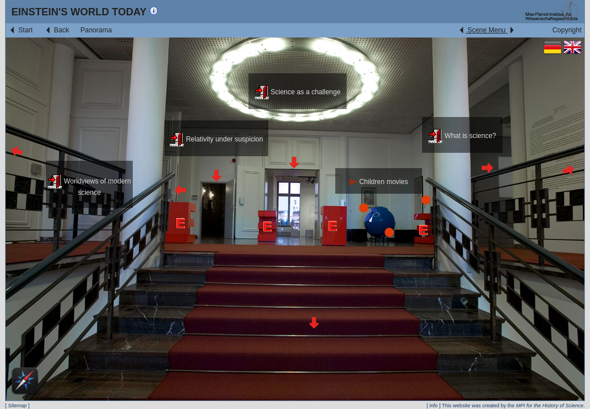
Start (21, 30)
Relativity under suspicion (216, 139)
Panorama (96, 30)
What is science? (462, 136)
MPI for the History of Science (549, 405)
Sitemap (17, 405)
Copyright (567, 30)
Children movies (378, 182)
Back (56, 30)
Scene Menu (486, 30)
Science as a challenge (298, 92)
